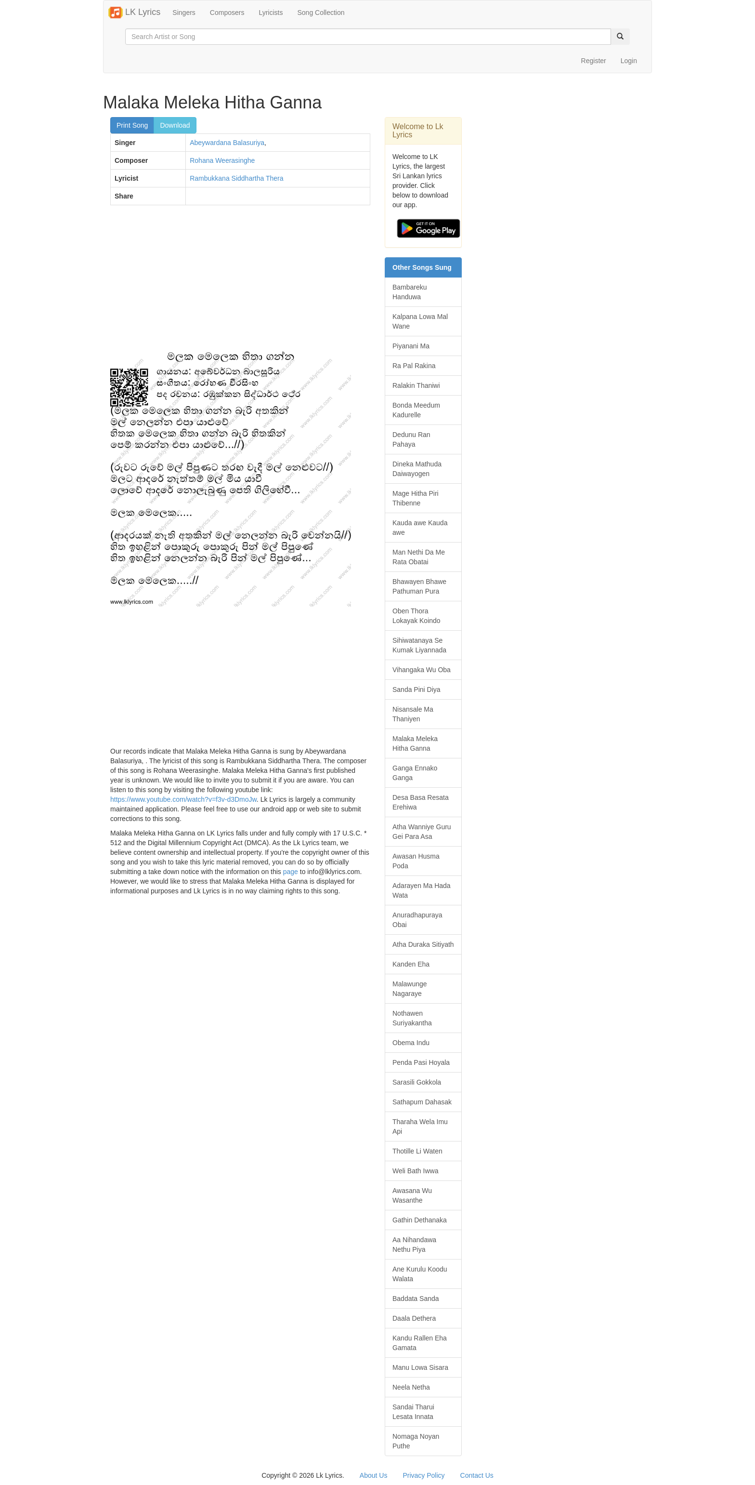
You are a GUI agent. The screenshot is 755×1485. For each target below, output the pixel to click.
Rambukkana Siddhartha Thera (236, 178)
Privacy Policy (423, 1475)
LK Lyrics (134, 12)
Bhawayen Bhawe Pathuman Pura (419, 586)
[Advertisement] (240, 282)
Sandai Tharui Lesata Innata (413, 1411)
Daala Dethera (414, 1318)
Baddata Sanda (415, 1298)
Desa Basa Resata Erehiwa (420, 802)
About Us (374, 1475)
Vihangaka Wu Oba (421, 670)
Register (593, 61)
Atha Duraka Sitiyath (423, 944)
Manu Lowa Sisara (420, 1367)
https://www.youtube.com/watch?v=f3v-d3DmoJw (183, 799)
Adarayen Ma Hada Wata (421, 890)
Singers (183, 12)
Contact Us (477, 1475)
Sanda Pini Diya (416, 689)
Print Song (132, 125)
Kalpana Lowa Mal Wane (420, 321)
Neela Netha (411, 1387)
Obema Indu (411, 1043)
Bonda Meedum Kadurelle (416, 410)
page (290, 871)
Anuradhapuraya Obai (417, 919)
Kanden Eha (411, 964)
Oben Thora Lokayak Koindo (416, 615)
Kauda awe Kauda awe (419, 527)
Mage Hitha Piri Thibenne (415, 498)
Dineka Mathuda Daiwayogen (417, 468)
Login (629, 61)
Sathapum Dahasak (422, 1102)
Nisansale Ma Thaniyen (412, 714)
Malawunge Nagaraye (409, 988)
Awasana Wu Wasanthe (412, 1195)
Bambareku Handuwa (409, 292)
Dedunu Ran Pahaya (411, 439)
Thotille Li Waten (417, 1151)
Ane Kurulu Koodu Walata (419, 1274)
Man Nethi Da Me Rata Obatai (418, 557)
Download (175, 125)
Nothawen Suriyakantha (412, 1018)
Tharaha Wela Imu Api (420, 1126)
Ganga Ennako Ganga (414, 773)
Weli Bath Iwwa (415, 1171)
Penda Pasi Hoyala (421, 1062)
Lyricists (271, 12)
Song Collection (320, 12)
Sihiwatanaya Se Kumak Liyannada (419, 645)
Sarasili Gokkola (416, 1082)
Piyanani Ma (411, 346)
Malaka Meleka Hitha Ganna (415, 743)
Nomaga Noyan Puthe (415, 1441)
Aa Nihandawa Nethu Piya (414, 1244)
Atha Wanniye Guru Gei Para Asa (421, 831)
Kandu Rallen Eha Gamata (419, 1343)
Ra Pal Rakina (414, 366)
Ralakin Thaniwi (416, 385)
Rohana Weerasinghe (222, 160)
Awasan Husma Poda (416, 861)
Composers (227, 12)
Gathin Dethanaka (419, 1220)
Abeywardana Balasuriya (227, 142)
